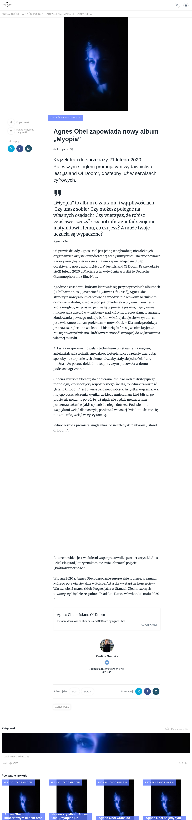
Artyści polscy (32, 14)
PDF (74, 665)
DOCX (87, 665)
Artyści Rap (85, 14)
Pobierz (39, 737)
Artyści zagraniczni (60, 14)
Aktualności (10, 14)
